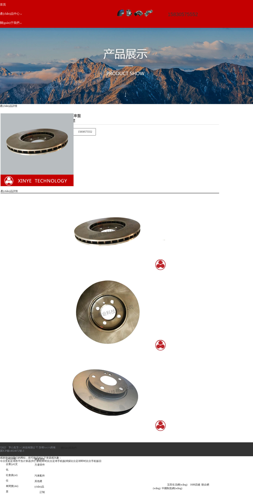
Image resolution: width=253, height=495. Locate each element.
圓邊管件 (40, 459)
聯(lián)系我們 (68, 448)
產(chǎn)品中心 (43, 448)
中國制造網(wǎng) (172, 488)
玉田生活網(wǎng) (177, 484)
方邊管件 (40, 464)
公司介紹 (11, 458)
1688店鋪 (195, 484)
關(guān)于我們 (14, 448)
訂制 (42, 492)
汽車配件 (40, 475)
